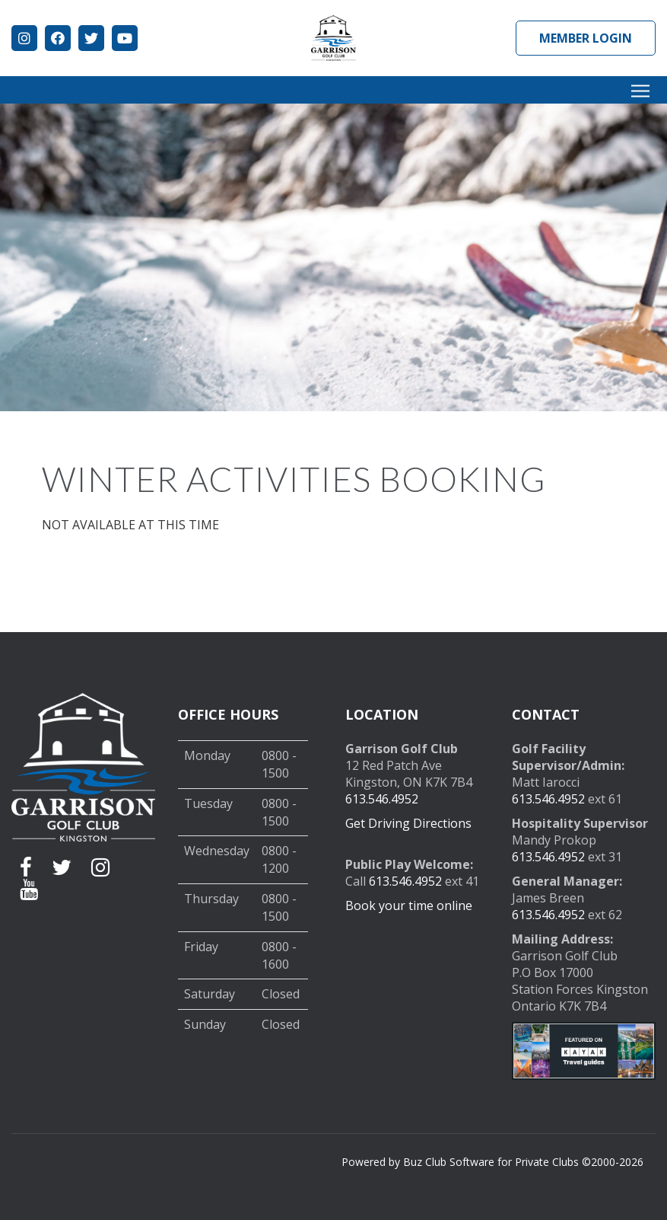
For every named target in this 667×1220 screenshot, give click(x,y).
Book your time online (408, 905)
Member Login (585, 38)
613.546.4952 (381, 798)
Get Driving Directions (408, 823)
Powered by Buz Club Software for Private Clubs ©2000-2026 (492, 1162)
